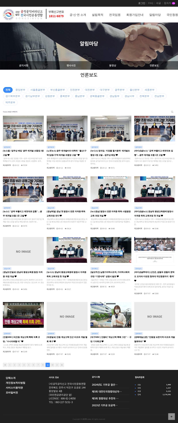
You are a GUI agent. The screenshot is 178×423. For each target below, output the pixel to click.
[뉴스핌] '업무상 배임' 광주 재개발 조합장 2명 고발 (23, 153)
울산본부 (135, 89)
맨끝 (62, 365)
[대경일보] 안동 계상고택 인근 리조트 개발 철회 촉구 (67, 339)
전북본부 (144, 96)
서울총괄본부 (37, 89)
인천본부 (75, 89)
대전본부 (90, 89)
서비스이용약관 (14, 387)
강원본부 (50, 96)
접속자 (169, 3)
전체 (7, 89)
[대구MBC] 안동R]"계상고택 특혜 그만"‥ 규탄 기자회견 (110, 339)
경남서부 (129, 96)
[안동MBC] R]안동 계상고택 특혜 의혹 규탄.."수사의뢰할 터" (21, 339)
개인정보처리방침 (15, 382)
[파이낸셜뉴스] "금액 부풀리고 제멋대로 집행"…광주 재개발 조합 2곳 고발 (153, 153)
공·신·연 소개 (78, 14)
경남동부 (114, 96)
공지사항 (96, 377)
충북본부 (65, 96)
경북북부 (7, 333)
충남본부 (80, 96)
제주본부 (10, 102)
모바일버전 (12, 392)
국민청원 (172, 14)
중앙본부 (20, 89)
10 (52, 365)
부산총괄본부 (57, 89)
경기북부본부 (12, 96)
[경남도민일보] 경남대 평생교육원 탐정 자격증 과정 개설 (22, 274)
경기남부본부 (32, 96)
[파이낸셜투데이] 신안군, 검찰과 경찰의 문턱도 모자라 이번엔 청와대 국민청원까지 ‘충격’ (154, 276)
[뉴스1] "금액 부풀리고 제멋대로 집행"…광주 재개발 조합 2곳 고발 (22, 213)
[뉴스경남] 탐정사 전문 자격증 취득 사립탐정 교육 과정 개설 (110, 213)
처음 (5, 365)
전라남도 (138, 268)
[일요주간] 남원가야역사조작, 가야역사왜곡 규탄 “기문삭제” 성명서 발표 (109, 274)
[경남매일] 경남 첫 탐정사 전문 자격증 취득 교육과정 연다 (66, 213)
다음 (57, 365)
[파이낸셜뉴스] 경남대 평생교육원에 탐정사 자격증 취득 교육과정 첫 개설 (153, 213)
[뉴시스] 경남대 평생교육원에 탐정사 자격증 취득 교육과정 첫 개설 (66, 274)
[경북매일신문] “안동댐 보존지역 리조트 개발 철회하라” (154, 339)
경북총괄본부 (97, 96)
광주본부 (120, 89)
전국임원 (115, 14)
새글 (158, 3)
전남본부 (159, 96)
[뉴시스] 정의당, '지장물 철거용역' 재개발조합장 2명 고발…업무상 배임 (110, 153)
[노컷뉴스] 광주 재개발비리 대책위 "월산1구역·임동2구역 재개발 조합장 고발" (66, 153)
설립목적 (97, 14)
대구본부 (105, 89)
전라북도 (95, 268)
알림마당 (155, 14)
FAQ (150, 3)
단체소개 (11, 378)
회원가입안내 (135, 14)
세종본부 (149, 89)
